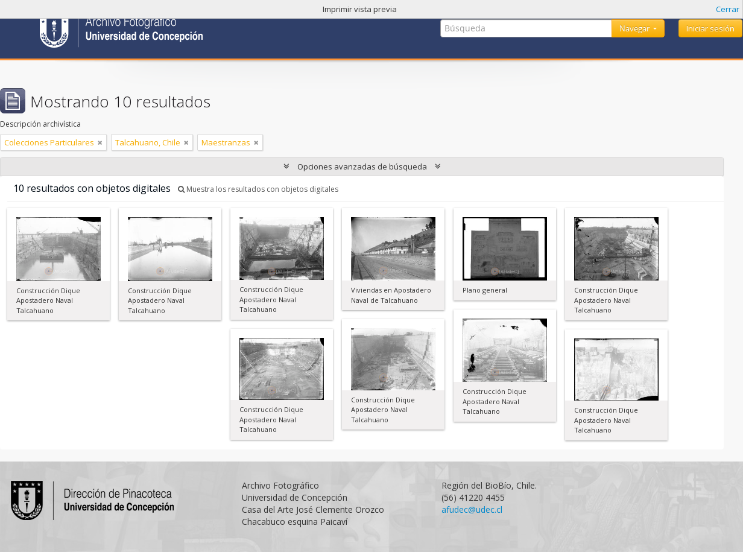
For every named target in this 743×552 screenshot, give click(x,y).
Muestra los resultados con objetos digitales (258, 189)
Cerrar (727, 9)
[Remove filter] (100, 142)
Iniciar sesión (710, 28)
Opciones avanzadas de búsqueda (362, 166)
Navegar (635, 28)
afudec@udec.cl (471, 509)
